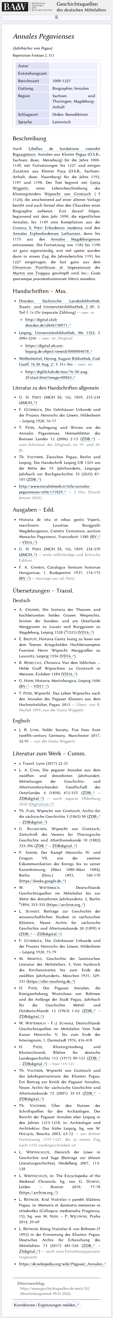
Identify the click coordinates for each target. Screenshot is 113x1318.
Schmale (66, 1023)
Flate (30, 810)
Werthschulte (37, 1151)
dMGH (26, 402)
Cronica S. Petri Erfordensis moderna (48, 227)
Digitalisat (39, 804)
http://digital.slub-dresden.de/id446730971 (46, 322)
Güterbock (33, 409)
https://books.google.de (40, 880)
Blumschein (36, 828)
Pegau (81, 154)
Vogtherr (35, 456)
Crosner (32, 609)
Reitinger (31, 1199)
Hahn (28, 680)
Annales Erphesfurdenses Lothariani (46, 233)
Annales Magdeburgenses (75, 239)
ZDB (86, 438)
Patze (32, 987)
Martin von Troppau (31, 272)
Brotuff (30, 638)
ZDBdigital (29, 798)
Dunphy (92, 1181)
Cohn (34, 769)
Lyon (34, 729)
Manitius (34, 958)
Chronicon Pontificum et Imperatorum (51, 267)
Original (65, 338)
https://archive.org (64, 904)
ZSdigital (27, 1251)
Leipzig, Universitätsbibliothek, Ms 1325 (57, 332)
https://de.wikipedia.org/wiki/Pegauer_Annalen (60, 1263)
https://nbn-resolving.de (49, 981)
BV (94, 536)
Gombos (37, 567)
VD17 (39, 686)
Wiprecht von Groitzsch (67, 193)
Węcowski (78, 1216)
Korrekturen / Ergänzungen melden (44, 1304)
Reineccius (32, 662)
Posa (61, 171)
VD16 (27, 542)
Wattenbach (49, 887)
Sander (31, 852)
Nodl (54, 1216)
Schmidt (32, 911)
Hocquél (26, 1133)
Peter (29, 427)
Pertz (36, 397)
